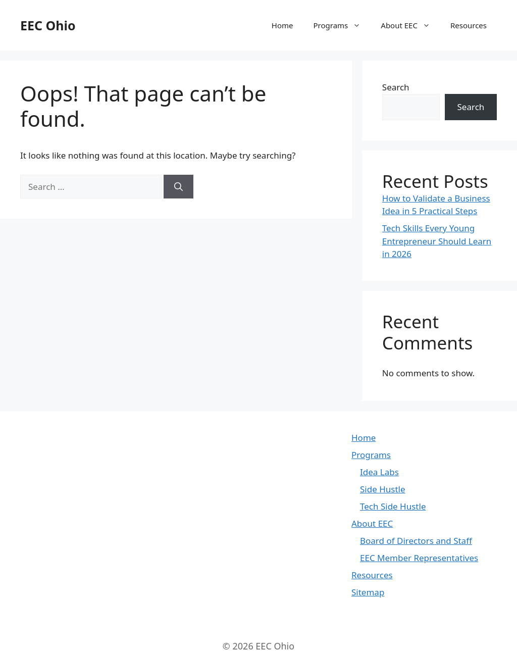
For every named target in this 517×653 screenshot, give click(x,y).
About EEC (410, 25)
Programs (342, 25)
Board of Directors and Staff (416, 540)
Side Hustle (382, 489)
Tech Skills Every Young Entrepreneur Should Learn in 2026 (437, 241)
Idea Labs (379, 472)
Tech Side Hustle (393, 506)
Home (282, 25)
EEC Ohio (48, 25)
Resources (468, 25)
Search (395, 87)
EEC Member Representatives (419, 558)
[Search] (178, 187)
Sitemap (367, 592)
